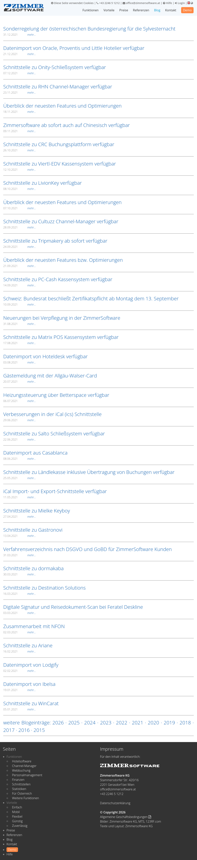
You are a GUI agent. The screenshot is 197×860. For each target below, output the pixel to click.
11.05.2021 (19, 497)
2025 (74, 722)
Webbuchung (21, 770)
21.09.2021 (19, 266)
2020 (153, 722)
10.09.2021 (19, 304)
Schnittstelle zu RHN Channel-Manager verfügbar (57, 86)
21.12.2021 (19, 54)
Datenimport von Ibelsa (29, 683)
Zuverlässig (19, 826)
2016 (24, 730)
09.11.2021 (19, 131)
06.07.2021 (19, 401)
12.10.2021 (19, 169)
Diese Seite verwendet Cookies (72, 3)
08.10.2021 (19, 189)
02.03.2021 (19, 632)
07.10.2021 (19, 208)
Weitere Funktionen (25, 798)
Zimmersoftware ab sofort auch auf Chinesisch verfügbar (66, 125)
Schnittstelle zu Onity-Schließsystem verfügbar (54, 67)
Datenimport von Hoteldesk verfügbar (45, 356)
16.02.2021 (19, 651)
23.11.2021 (19, 92)
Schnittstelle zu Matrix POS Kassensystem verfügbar (61, 337)
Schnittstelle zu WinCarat (31, 703)
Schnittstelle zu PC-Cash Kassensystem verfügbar (57, 279)
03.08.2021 (19, 362)
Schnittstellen (21, 784)
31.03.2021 (19, 555)
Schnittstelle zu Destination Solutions (44, 587)
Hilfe (167, 3)
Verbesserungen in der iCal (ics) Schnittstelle (52, 414)
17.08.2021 (19, 343)
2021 (137, 722)
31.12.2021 (19, 34)
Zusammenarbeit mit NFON (34, 626)
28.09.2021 (19, 227)
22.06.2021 (19, 439)
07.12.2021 (19, 73)
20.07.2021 (19, 381)
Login (180, 3)
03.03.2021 (19, 613)
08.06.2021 (19, 458)
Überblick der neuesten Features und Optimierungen (62, 105)
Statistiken (19, 789)
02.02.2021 (19, 671)
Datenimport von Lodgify (30, 664)
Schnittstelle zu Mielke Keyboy (36, 510)
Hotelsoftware (21, 761)
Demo (187, 10)
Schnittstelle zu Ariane (28, 645)
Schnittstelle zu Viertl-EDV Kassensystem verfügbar (59, 163)
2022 (121, 722)
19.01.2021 (19, 690)
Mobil (16, 812)
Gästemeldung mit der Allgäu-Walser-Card (50, 375)
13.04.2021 (19, 536)
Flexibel (17, 816)
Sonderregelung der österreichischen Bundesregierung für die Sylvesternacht (89, 28)
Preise (123, 10)
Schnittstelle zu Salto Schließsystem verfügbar (54, 433)
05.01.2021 (19, 709)
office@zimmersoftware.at (141, 3)
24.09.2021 (19, 247)
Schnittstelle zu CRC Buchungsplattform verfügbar (58, 144)
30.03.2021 (19, 574)
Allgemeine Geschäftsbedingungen (125, 817)
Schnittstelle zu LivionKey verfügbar (42, 182)
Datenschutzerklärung (115, 803)
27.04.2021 (19, 516)
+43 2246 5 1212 (108, 3)
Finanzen (18, 780)
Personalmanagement (27, 775)
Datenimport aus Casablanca (35, 452)
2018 (185, 722)
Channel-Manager (24, 766)
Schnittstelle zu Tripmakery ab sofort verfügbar (55, 240)
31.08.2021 (19, 324)
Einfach (17, 807)
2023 (105, 722)
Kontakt (170, 10)
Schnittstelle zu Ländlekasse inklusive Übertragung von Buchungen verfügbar (88, 472)
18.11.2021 (19, 112)
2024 (89, 722)
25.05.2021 (19, 478)
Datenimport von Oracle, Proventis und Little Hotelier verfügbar (73, 47)
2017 (9, 730)
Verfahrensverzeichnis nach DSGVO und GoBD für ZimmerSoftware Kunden (87, 549)
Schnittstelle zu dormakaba (33, 568)
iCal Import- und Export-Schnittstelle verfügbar (55, 491)
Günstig (17, 821)
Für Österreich (22, 793)
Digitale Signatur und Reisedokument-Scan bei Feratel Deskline (73, 606)
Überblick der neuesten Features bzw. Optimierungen (63, 259)
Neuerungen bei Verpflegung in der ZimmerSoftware (61, 317)
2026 (58, 722)
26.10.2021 (19, 150)
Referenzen (141, 10)
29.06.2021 (19, 420)
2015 (39, 730)
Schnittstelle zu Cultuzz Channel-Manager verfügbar (60, 221)
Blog (157, 10)
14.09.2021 (19, 285)
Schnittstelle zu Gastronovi (33, 529)
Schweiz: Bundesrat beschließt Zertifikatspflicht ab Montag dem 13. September (91, 298)
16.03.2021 (19, 594)
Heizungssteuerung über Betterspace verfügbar (56, 394)
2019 (169, 722)
